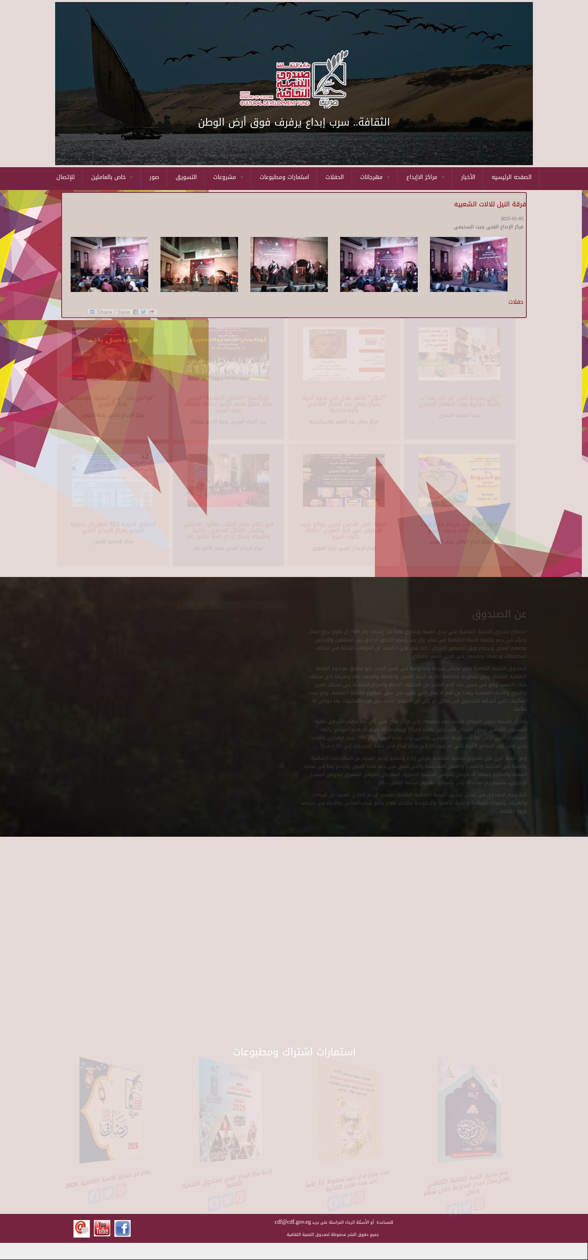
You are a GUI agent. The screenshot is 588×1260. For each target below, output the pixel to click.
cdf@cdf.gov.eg (293, 1221)
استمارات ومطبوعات (284, 177)
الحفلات (334, 177)
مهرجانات (375, 177)
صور (154, 177)
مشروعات (228, 177)
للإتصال (65, 177)
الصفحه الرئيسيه (512, 177)
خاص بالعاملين (112, 177)
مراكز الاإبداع (425, 177)
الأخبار (468, 177)
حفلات (515, 301)
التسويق (186, 177)
